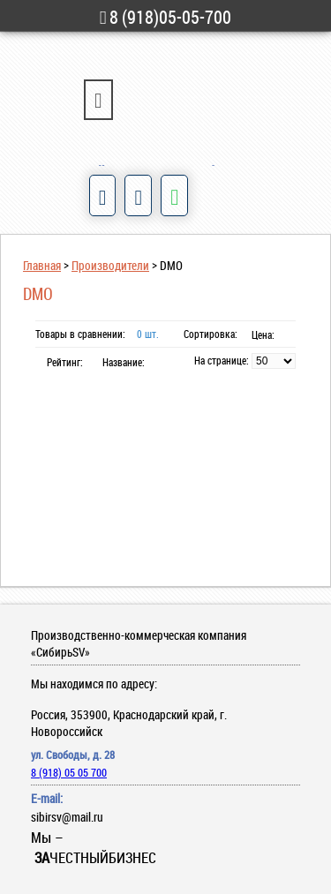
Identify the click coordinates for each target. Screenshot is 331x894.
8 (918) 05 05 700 (69, 772)
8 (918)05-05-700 (166, 16)
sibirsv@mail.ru (67, 816)
